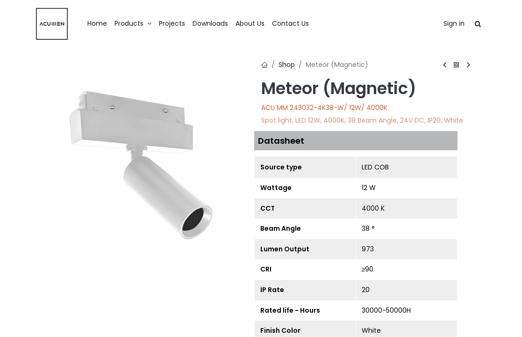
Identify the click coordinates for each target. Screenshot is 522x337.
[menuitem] (97, 23)
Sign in (454, 23)
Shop (287, 64)
